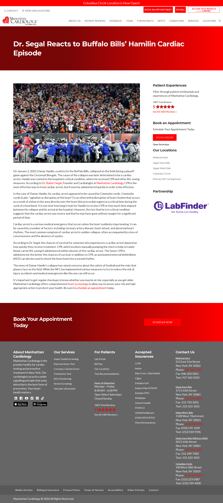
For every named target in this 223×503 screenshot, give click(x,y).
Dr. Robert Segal (52, 183)
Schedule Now (162, 322)
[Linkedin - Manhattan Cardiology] (15, 398)
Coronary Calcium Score (66, 368)
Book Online (164, 137)
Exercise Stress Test (64, 363)
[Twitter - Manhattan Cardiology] (32, 398)
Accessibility (115, 490)
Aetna (138, 368)
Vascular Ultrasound (64, 388)
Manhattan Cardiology (109, 183)
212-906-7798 (193, 369)
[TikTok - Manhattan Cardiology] (42, 398)
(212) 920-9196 (194, 424)
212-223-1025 (193, 398)
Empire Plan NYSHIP (146, 388)
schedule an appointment (91, 288)
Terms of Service (94, 490)
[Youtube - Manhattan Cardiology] (26, 398)
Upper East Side (161, 162)
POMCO (140, 407)
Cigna (138, 378)
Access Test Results (204, 8)
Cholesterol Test (62, 373)
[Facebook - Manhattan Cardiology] (21, 398)
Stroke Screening (63, 383)
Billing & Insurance (48, 490)
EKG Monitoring (62, 378)
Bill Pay (98, 363)
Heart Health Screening (66, 358)
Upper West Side (162, 168)
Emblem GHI (142, 383)
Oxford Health (143, 402)
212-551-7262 (193, 449)
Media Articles (24, 490)
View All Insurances (145, 422)
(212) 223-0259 (194, 475)
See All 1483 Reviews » (165, 111)
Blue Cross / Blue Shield (147, 373)
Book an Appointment (158, 9)
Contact (11, 10)
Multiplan (140, 397)
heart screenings (78, 284)
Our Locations (101, 368)
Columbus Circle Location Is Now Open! (111, 3)
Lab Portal (100, 358)
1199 (138, 363)
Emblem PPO (142, 392)
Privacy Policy (71, 490)
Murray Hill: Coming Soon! (167, 178)
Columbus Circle (161, 173)
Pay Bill (180, 9)
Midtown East (160, 157)
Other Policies (136, 490)
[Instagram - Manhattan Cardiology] (37, 398)
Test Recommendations (106, 373)
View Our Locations (36, 10)
